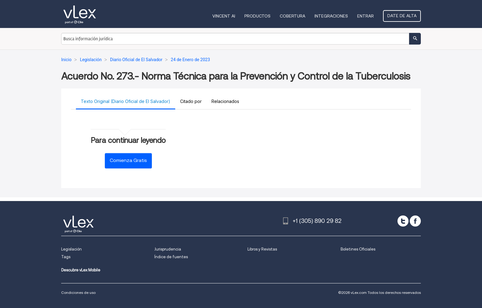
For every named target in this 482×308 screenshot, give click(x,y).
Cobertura (292, 16)
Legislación (71, 249)
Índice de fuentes (171, 257)
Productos (257, 16)
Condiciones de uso (78, 292)
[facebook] (415, 221)
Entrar (365, 16)
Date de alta (402, 15)
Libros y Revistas (262, 249)
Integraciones (331, 16)
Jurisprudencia (167, 249)
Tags (65, 257)
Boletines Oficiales (358, 249)
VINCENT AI (223, 16)
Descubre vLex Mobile (80, 270)
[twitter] (403, 221)
